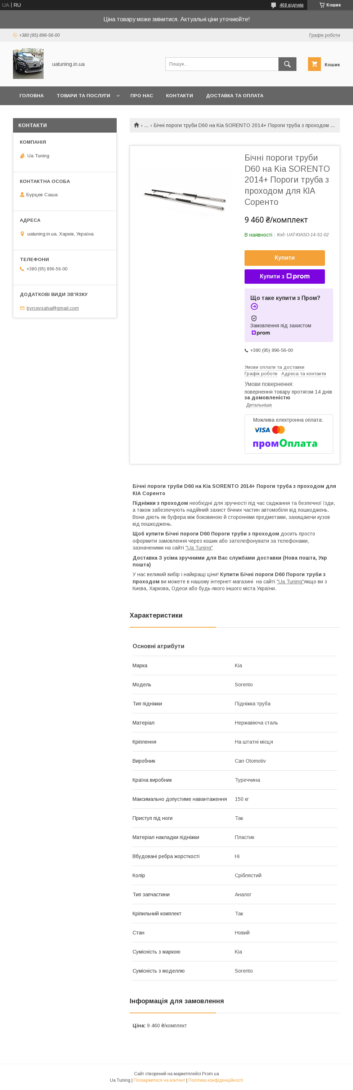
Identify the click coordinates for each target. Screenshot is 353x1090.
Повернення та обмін (49, 114)
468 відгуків (292, 5)
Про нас (141, 95)
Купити (285, 258)
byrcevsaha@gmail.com (53, 308)
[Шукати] (287, 64)
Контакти (179, 95)
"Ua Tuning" (199, 548)
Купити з (284, 276)
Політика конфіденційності (215, 1080)
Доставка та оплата (234, 95)
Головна (31, 95)
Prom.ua (210, 1073)
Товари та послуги (83, 95)
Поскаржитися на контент (159, 1080)
